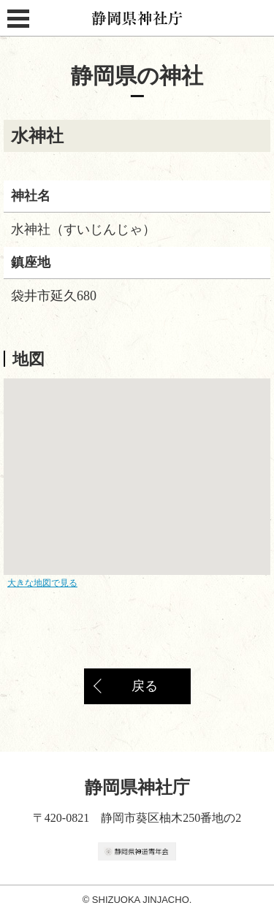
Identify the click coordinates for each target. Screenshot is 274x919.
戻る (145, 686)
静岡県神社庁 (137, 18)
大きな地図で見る (42, 583)
